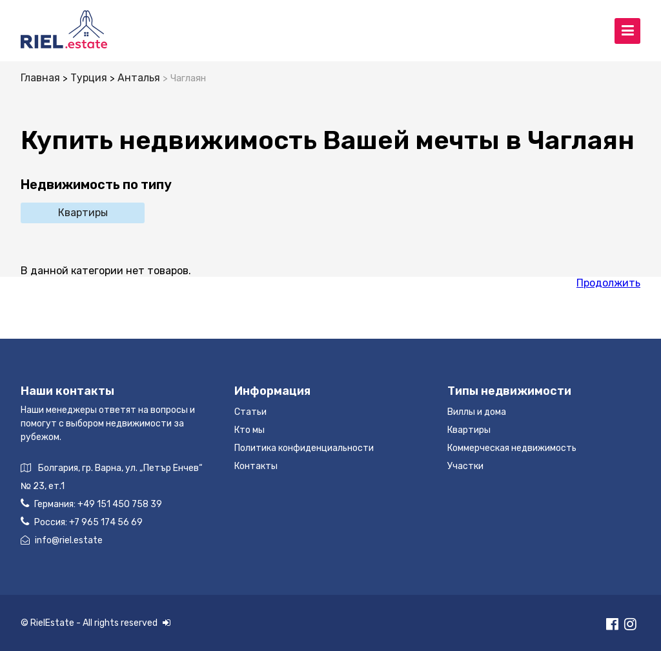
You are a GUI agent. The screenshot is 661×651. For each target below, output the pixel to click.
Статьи (250, 411)
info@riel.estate (62, 540)
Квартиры (83, 212)
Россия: (82, 522)
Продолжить (608, 283)
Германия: (91, 503)
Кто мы (249, 430)
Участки (465, 466)
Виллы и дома (476, 411)
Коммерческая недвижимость (511, 448)
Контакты (256, 466)
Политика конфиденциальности (304, 448)
